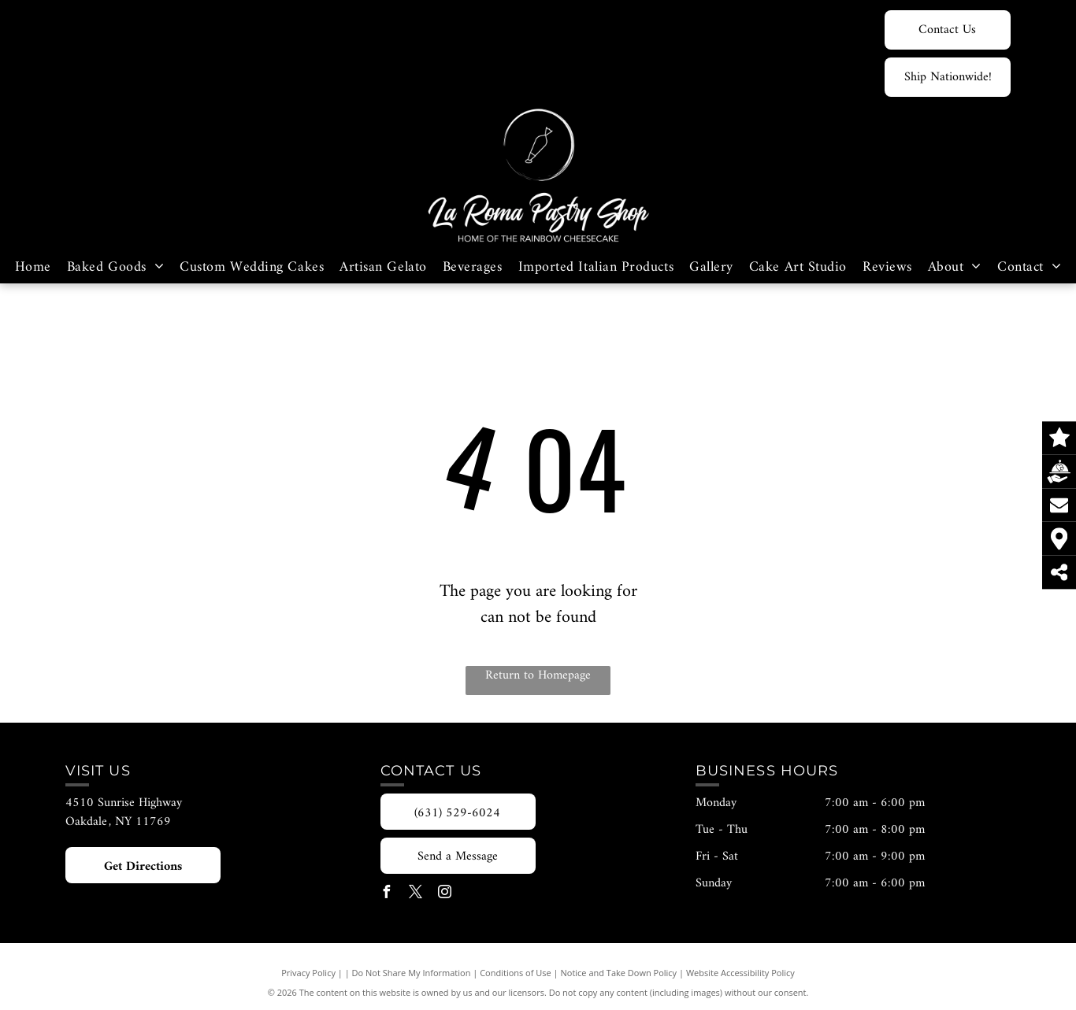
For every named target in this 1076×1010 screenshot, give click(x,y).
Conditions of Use (515, 973)
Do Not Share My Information (411, 973)
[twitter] (416, 894)
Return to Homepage (538, 676)
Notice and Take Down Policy (619, 973)
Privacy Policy (308, 973)
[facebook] (387, 894)
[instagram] (445, 894)
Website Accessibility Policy (740, 973)
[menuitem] (33, 267)
